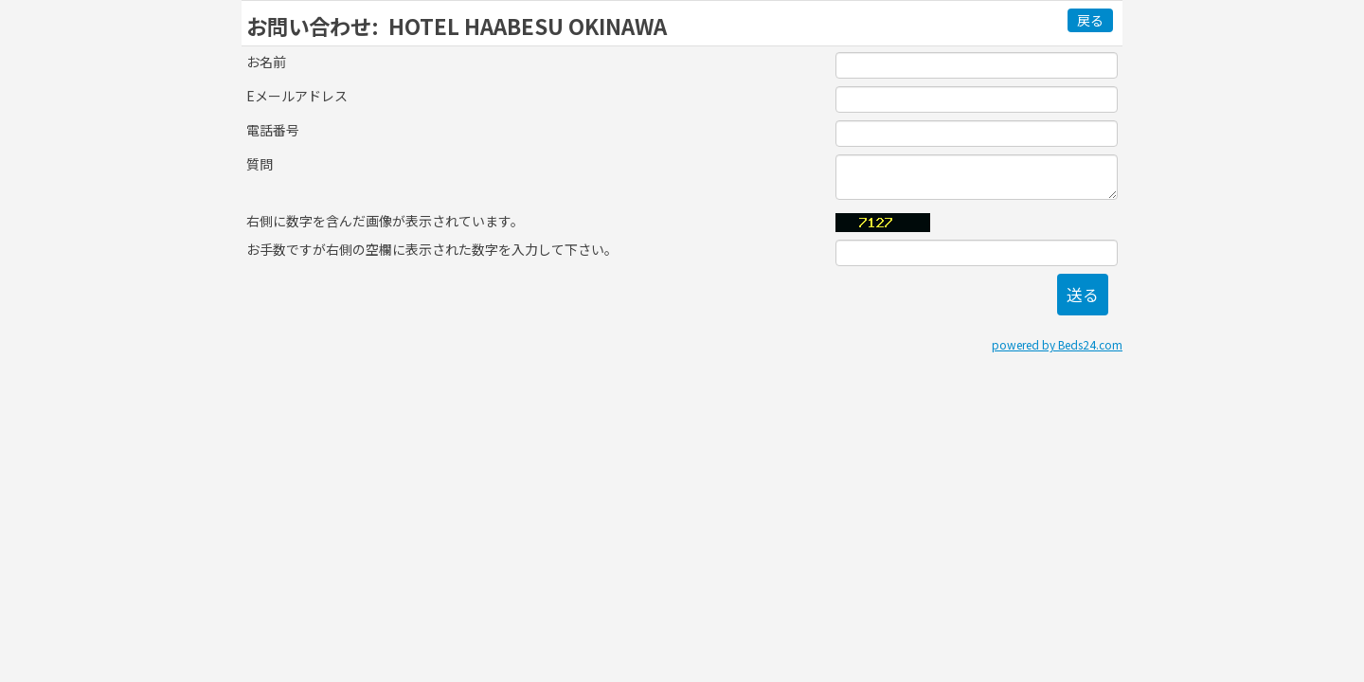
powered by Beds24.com (1057, 344)
